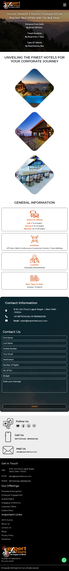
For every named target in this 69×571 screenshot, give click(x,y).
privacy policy (7, 535)
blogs (3, 531)
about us (5, 524)
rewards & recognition (11, 491)
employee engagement (12, 495)
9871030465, (20, 439)
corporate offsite (8, 507)
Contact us (6, 528)
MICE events (7, 520)
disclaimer (6, 539)
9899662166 (32, 439)
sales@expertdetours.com (30, 321)
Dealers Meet (7, 510)
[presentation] (21, 399)
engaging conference (11, 503)
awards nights (7, 499)
